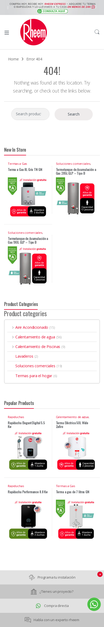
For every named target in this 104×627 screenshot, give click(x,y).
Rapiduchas (16, 417)
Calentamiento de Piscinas (33, 346)
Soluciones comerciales (73, 164)
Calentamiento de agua (31, 336)
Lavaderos (20, 356)
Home (13, 59)
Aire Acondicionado (27, 327)
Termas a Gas (17, 164)
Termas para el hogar (29, 375)
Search (97, 32)
